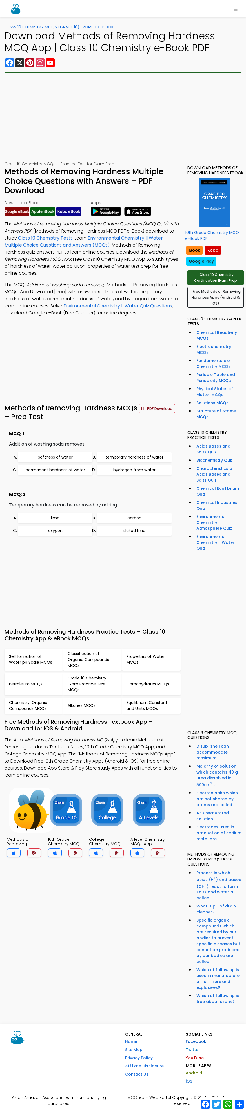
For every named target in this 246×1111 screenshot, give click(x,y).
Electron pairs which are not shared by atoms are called (217, 799)
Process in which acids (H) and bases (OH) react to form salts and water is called (218, 885)
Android (194, 1073)
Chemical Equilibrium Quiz (217, 491)
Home (131, 1041)
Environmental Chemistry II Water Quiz (215, 542)
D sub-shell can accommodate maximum (212, 752)
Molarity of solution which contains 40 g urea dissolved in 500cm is (217, 775)
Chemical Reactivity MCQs (216, 335)
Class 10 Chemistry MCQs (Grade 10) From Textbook (59, 27)
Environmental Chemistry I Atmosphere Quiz (214, 522)
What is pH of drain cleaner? (216, 909)
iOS (189, 1081)
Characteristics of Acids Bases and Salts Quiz (215, 474)
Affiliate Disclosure (144, 1066)
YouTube (195, 1058)
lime (55, 518)
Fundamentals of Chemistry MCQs (214, 363)
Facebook (196, 1041)
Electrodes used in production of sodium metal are (218, 833)
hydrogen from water (134, 470)
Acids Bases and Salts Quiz (213, 449)
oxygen (55, 530)
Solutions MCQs (212, 403)
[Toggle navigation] (235, 9)
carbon (134, 518)
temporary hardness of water (134, 457)
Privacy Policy (139, 1058)
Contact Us (137, 1074)
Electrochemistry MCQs (213, 349)
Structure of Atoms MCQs (216, 414)
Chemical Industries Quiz (216, 505)
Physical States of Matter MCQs (214, 391)
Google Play (201, 261)
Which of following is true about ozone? (217, 998)
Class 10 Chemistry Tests (45, 238)
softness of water (55, 457)
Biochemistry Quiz (214, 460)
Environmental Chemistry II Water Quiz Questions (117, 306)
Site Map (134, 1049)
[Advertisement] (123, 117)
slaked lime (134, 530)
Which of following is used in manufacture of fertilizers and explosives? (218, 978)
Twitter (193, 1049)
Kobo (212, 250)
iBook (194, 250)
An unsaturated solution (212, 816)
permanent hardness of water (55, 470)
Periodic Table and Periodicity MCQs (215, 377)
